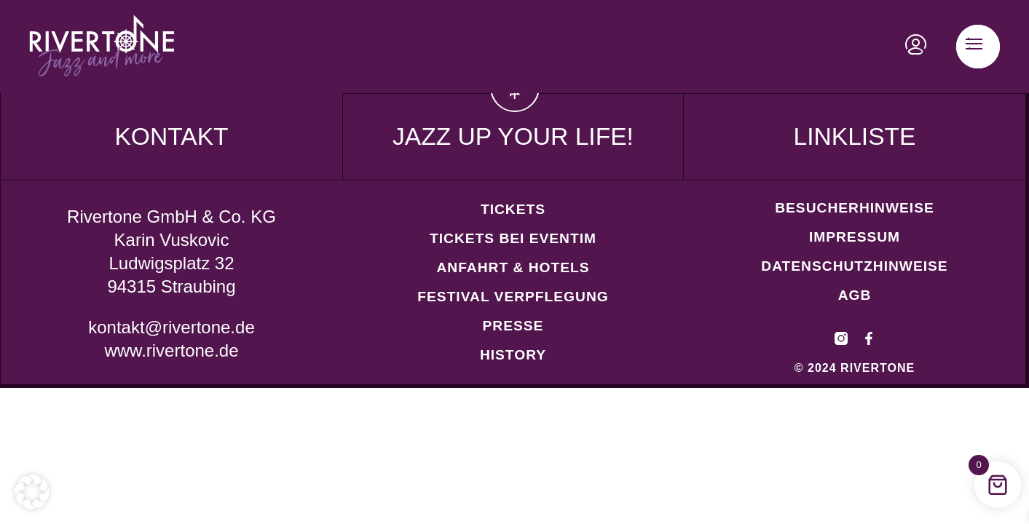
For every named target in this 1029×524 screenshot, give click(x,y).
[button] (32, 492)
